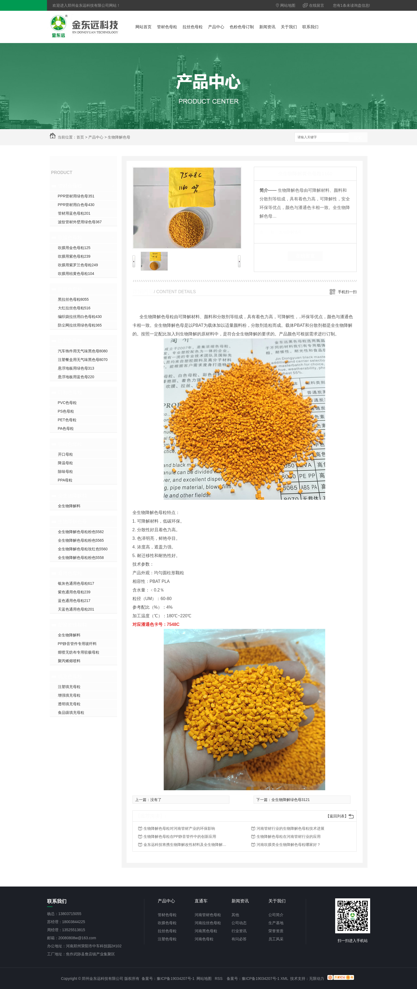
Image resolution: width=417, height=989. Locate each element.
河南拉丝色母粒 (208, 923)
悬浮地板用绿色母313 (76, 368)
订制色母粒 (70, 392)
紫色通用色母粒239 (74, 592)
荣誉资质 (275, 931)
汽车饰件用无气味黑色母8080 (83, 351)
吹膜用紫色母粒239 (74, 256)
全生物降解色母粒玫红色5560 (83, 549)
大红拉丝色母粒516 (74, 308)
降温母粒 (65, 463)
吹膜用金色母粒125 (74, 248)
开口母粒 (65, 454)
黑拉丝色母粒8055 (73, 299)
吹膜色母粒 (70, 237)
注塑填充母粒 (69, 687)
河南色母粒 (204, 939)
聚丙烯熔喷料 (69, 661)
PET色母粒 (67, 420)
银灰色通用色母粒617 (76, 583)
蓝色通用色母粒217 (74, 600)
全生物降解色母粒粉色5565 (81, 540)
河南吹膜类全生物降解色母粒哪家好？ (289, 844)
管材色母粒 (167, 26)
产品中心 (216, 26)
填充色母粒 (70, 676)
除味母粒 (65, 471)
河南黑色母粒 (206, 931)
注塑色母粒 (70, 340)
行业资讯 (239, 931)
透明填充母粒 (69, 704)
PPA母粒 (65, 480)
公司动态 (239, 923)
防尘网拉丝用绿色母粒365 (80, 325)
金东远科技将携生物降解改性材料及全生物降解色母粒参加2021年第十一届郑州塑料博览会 (186, 844)
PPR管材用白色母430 (76, 205)
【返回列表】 (337, 816)
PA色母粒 (66, 428)
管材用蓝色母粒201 (74, 213)
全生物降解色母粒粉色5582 (81, 532)
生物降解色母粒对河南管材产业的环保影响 (179, 828)
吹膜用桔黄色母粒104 (76, 273)
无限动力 (316, 978)
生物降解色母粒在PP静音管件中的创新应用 (179, 836)
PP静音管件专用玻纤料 (77, 643)
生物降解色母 (119, 137)
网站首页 (143, 26)
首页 (80, 137)
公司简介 (275, 915)
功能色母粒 (70, 444)
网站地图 (286, 5)
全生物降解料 (72, 495)
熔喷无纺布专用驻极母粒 (78, 652)
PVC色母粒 (67, 402)
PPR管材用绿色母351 (76, 196)
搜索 (358, 137)
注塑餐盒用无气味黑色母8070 (83, 359)
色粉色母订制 (242, 26)
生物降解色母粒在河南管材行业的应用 (289, 836)
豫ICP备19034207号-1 (175, 978)
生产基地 (275, 923)
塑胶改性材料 (72, 625)
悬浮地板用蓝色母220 (76, 377)
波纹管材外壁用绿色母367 (80, 222)
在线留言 (313, 5)
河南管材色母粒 (208, 915)
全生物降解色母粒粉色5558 (81, 557)
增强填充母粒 (69, 695)
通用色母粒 (70, 573)
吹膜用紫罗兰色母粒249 (78, 265)
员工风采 (275, 939)
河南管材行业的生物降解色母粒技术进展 (290, 828)
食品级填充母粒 (71, 712)
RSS (219, 978)
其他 (235, 915)
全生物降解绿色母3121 (290, 799)
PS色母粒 (66, 411)
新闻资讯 (267, 26)
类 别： (269, 232)
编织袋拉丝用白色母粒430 (80, 316)
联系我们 (310, 26)
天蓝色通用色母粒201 (76, 609)
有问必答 (239, 939)
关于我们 (289, 26)
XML (284, 978)
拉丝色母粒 (193, 26)
